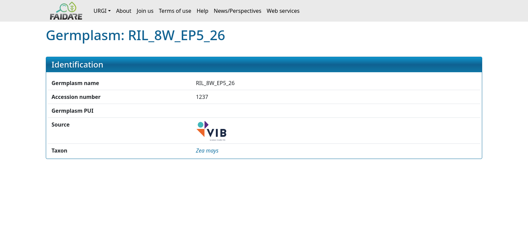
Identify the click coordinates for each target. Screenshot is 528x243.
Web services (283, 11)
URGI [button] (100, 11)
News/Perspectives (237, 11)
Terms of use (175, 11)
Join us (145, 11)
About (123, 11)
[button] (207, 150)
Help (202, 11)
